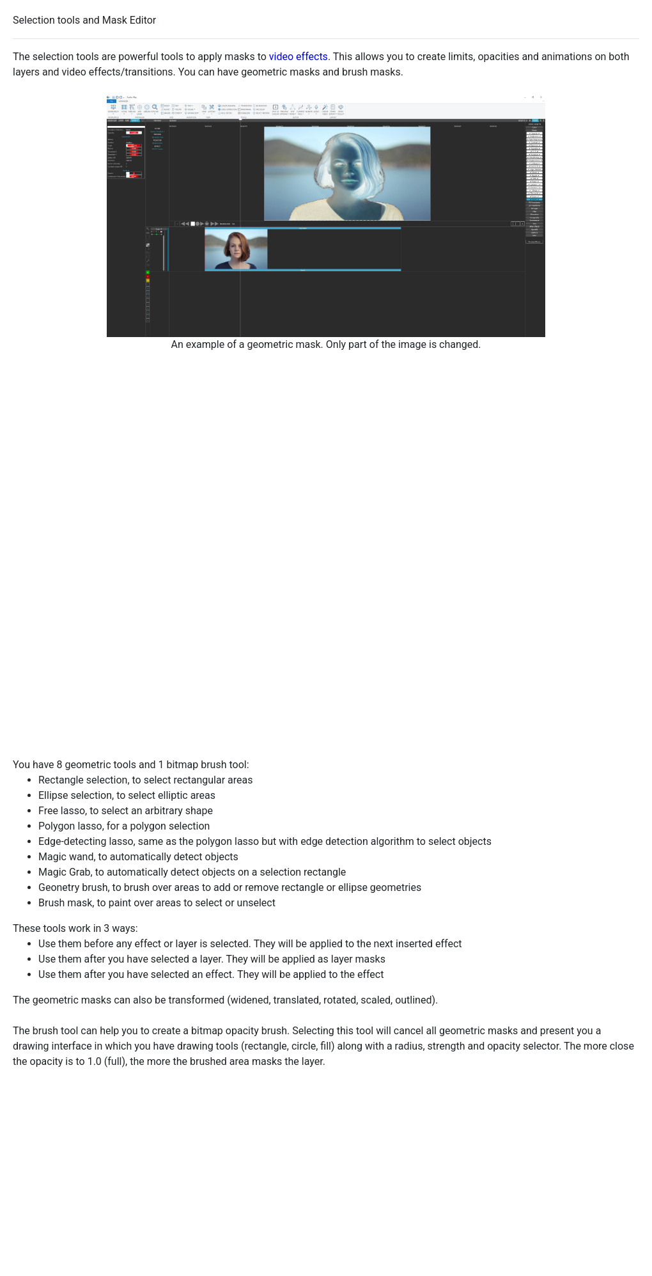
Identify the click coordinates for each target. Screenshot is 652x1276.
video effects (298, 57)
